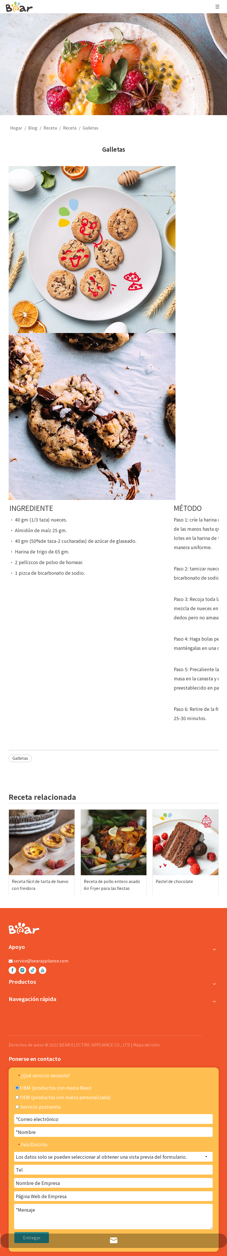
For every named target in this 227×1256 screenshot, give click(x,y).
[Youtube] (42, 970)
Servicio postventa (37, 1106)
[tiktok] (32, 970)
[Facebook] (12, 970)
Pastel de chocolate (174, 881)
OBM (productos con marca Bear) (53, 1087)
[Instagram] (22, 970)
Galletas (20, 758)
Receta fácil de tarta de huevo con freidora (40, 884)
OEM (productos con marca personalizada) (63, 1097)
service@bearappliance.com (41, 961)
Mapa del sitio (146, 1045)
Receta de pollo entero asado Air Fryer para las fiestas (112, 884)
